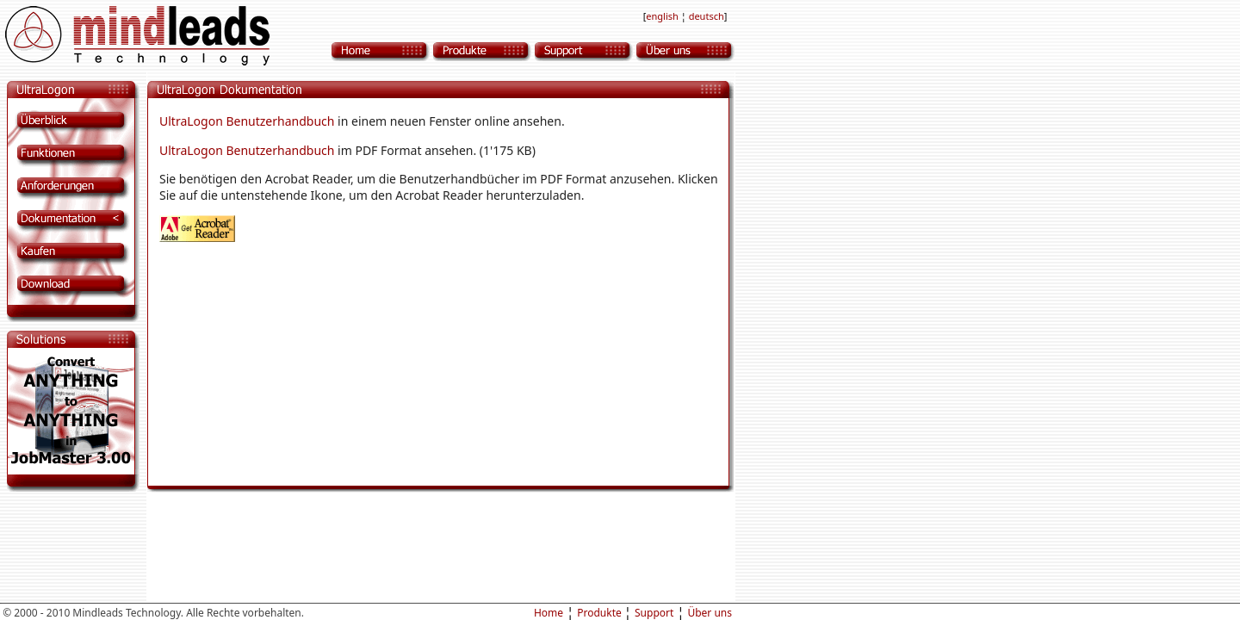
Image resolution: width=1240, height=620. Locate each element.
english (663, 15)
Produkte (600, 612)
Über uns (709, 612)
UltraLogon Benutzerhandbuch (246, 121)
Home (548, 612)
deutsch (706, 15)
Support (654, 612)
